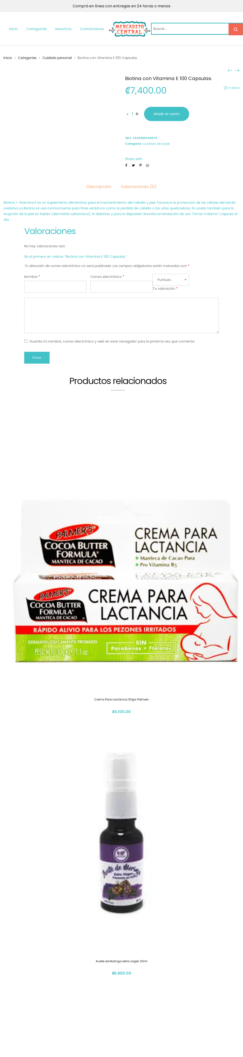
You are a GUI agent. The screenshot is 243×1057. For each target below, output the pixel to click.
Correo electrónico (107, 276)
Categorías (36, 28)
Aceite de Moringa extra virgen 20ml (121, 961)
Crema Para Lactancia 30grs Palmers (121, 699)
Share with (133, 159)
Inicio (13, 28)
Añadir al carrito (167, 114)
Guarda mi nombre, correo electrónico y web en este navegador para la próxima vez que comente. (112, 341)
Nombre (32, 276)
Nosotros (63, 28)
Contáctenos (92, 28)
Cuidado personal (57, 57)
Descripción (98, 187)
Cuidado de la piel (156, 144)
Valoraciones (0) (139, 187)
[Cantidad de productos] (132, 114)
